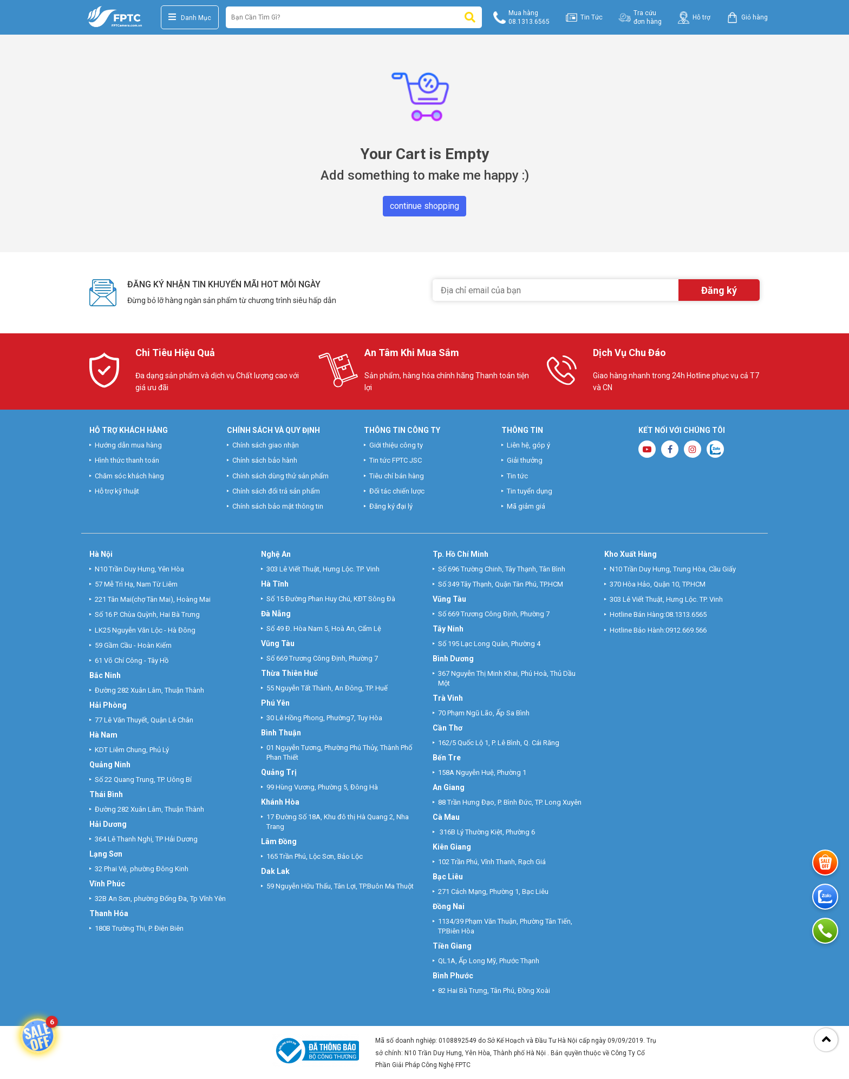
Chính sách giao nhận (265, 445)
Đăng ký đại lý (391, 506)
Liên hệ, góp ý (528, 445)
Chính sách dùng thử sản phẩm (280, 476)
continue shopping (424, 206)
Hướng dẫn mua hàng (128, 445)
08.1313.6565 (686, 614)
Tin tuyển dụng (529, 491)
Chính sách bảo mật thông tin (277, 506)
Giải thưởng (525, 460)
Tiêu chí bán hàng (396, 476)
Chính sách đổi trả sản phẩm (276, 491)
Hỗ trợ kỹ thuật (117, 491)
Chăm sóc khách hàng (129, 476)
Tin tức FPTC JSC (395, 460)
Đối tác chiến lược (396, 491)
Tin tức (517, 476)
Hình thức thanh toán (127, 460)
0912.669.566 (686, 630)
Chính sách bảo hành (264, 460)
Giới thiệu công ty (396, 445)
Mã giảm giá (526, 506)
